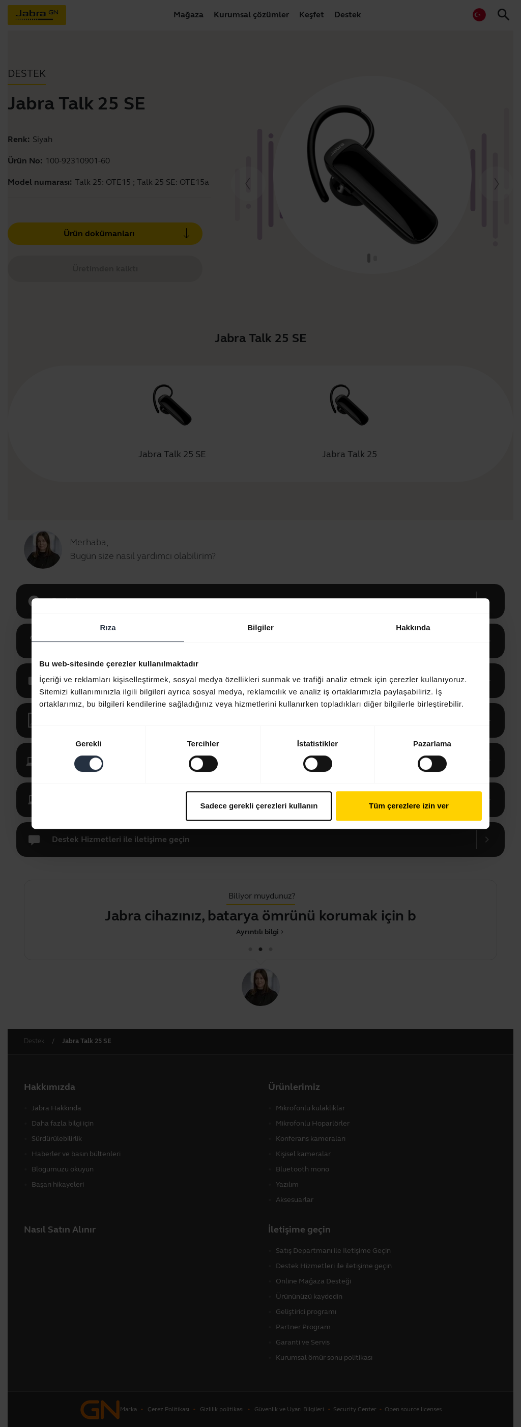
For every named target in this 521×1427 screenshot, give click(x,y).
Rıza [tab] (107, 627)
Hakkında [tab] (413, 627)
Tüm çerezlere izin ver (409, 805)
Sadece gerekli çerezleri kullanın (258, 805)
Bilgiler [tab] (260, 627)
